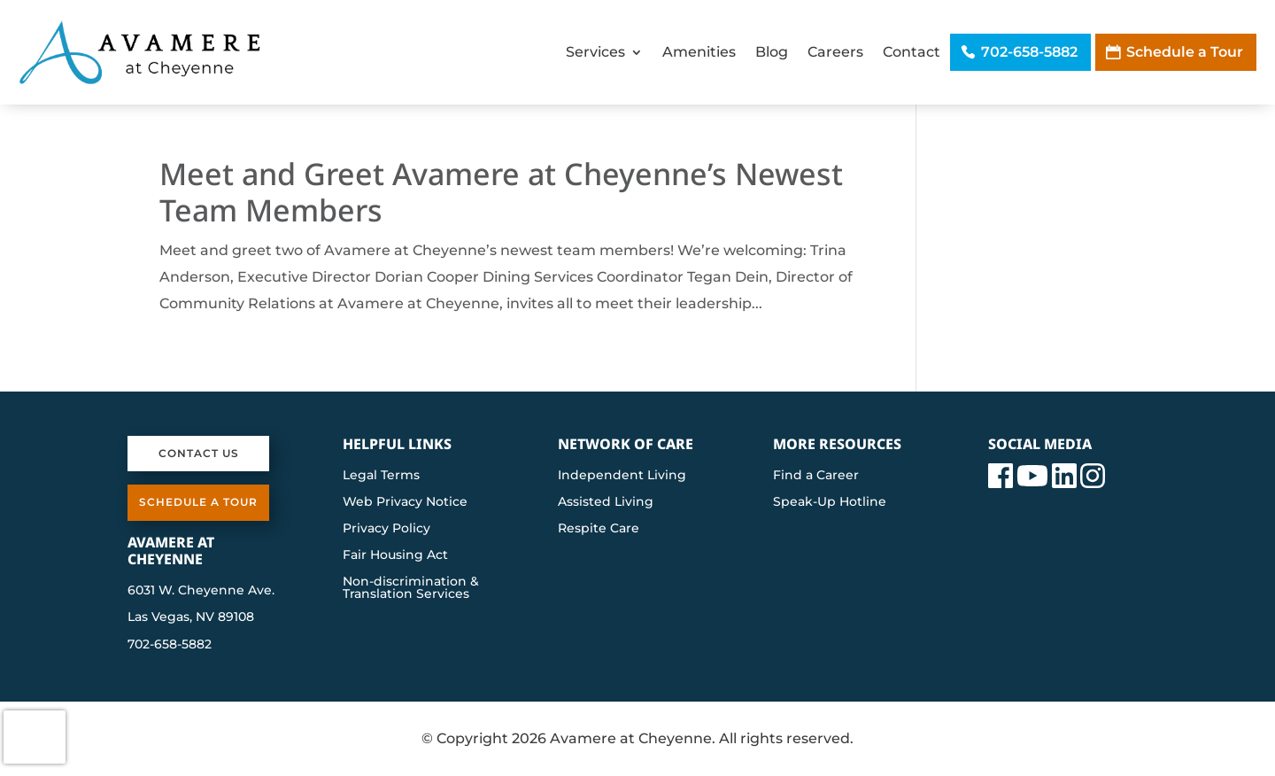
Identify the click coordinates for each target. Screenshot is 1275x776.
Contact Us (198, 453)
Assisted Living (605, 502)
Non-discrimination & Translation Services (411, 588)
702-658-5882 (1029, 51)
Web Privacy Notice (405, 502)
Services (595, 51)
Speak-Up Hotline (829, 502)
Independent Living (622, 476)
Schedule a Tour (1184, 51)
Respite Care (598, 529)
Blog (771, 51)
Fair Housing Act (395, 555)
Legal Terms (381, 476)
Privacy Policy (386, 529)
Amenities (699, 51)
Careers (835, 51)
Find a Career (816, 476)
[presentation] (35, 737)
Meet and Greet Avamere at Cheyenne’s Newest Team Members (501, 191)
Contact (911, 51)
